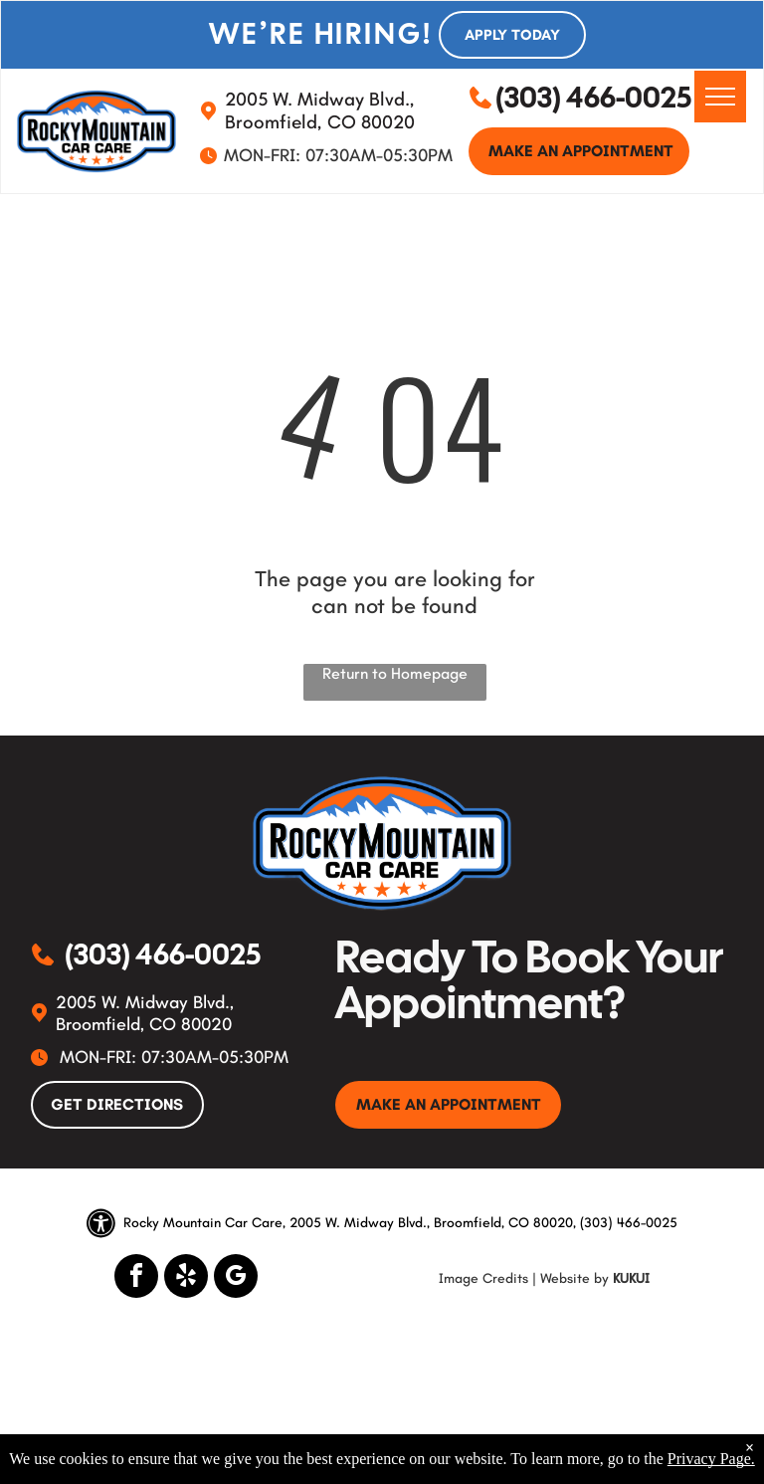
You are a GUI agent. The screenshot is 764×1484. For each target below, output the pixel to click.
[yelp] (186, 1278)
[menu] (720, 96)
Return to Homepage (395, 673)
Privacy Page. (711, 1458)
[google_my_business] (236, 1278)
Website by (574, 1278)
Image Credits (483, 1278)
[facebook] (136, 1278)
